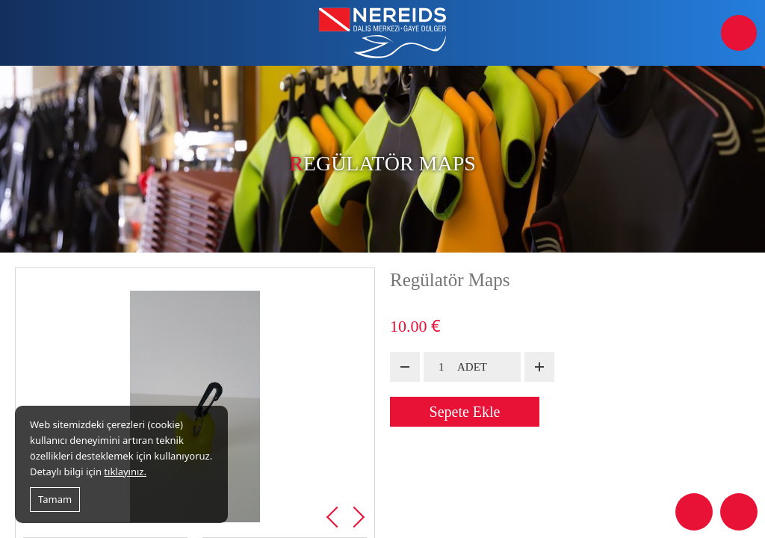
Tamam (55, 499)
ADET (472, 367)
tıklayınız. (125, 471)
